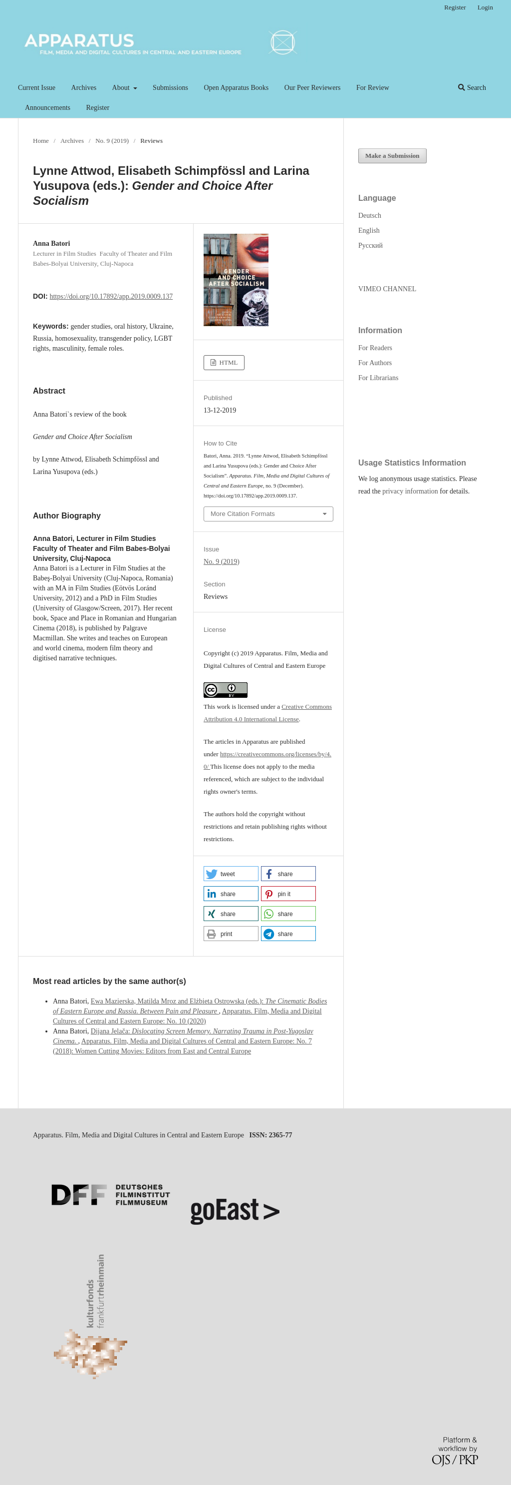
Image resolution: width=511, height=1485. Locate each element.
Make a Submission (392, 155)
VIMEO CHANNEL (387, 289)
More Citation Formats (243, 513)
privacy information (410, 491)
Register (97, 107)
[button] (231, 873)
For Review (372, 87)
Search (472, 87)
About (122, 87)
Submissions (170, 87)
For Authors (375, 363)
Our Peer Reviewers (312, 87)
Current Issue (36, 87)
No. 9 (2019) (112, 140)
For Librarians (378, 378)
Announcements (47, 107)
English (369, 230)
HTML (228, 362)
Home (41, 140)
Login (485, 7)
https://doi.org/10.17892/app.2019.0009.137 (111, 296)
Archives (84, 87)
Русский (370, 245)
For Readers (375, 348)
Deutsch (369, 215)
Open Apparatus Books (236, 87)
